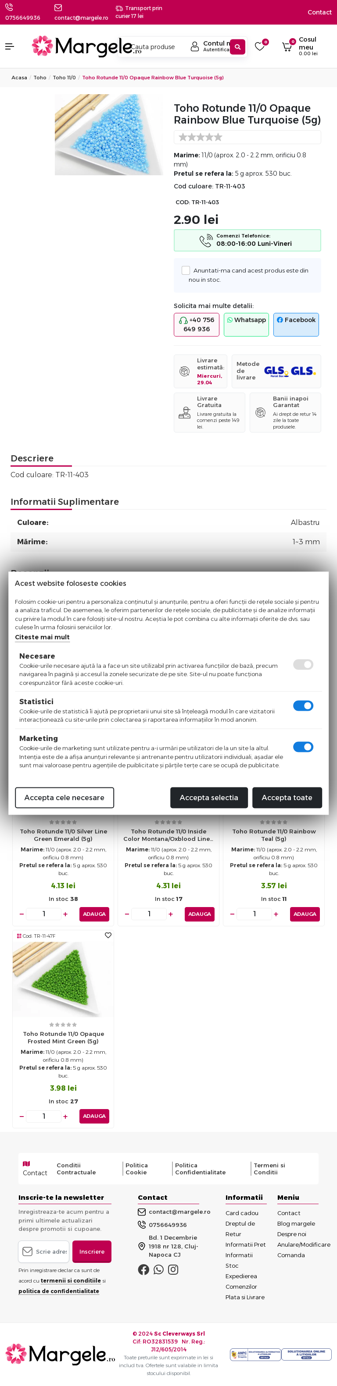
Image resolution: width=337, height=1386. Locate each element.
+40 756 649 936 (196, 324)
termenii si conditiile (71, 1280)
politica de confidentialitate (58, 1291)
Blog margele (296, 1223)
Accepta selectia (209, 797)
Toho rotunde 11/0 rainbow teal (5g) (274, 835)
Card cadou (242, 1212)
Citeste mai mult (42, 637)
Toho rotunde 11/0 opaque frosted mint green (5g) (63, 1037)
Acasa (19, 77)
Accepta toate (287, 797)
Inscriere (91, 1251)
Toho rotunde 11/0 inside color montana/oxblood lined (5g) (168, 837)
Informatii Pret (246, 1244)
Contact (320, 12)
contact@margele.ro (174, 1212)
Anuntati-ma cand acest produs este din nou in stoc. (248, 274)
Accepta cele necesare (64, 797)
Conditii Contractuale (76, 1169)
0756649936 (22, 17)
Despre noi (291, 1233)
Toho (40, 77)
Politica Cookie (136, 1169)
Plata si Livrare (245, 1297)
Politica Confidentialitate (200, 1169)
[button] (14, 46)
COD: (183, 202)
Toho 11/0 (64, 77)
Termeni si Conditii (269, 1169)
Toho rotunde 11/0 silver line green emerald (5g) (63, 835)
